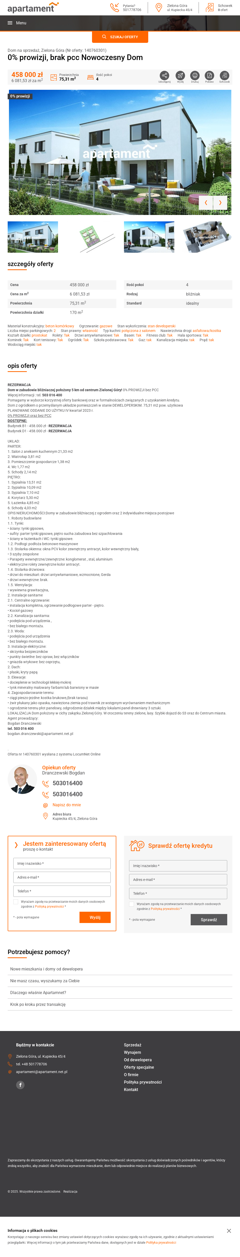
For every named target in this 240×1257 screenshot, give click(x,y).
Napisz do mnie (67, 804)
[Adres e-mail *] (62, 877)
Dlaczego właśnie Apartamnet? (38, 992)
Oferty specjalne (139, 1067)
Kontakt (131, 1089)
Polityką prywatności (49, 906)
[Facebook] (20, 1085)
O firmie (131, 1074)
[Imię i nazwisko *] (62, 863)
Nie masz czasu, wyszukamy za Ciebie (44, 980)
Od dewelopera (138, 1059)
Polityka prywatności (143, 1082)
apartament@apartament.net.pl (41, 1072)
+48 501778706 (34, 1064)
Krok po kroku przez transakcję (37, 1004)
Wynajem (132, 1052)
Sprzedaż (132, 1045)
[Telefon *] (62, 891)
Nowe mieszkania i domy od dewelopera (46, 969)
